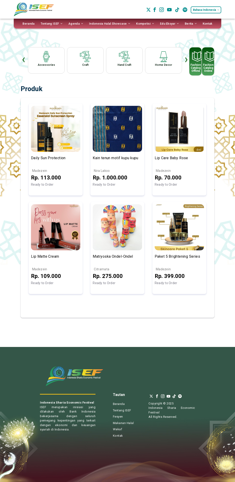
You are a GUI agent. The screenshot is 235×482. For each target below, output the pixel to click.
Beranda (119, 404)
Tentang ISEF (122, 410)
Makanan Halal (123, 423)
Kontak (118, 435)
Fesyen (118, 416)
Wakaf (117, 429)
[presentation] (23, 60)
